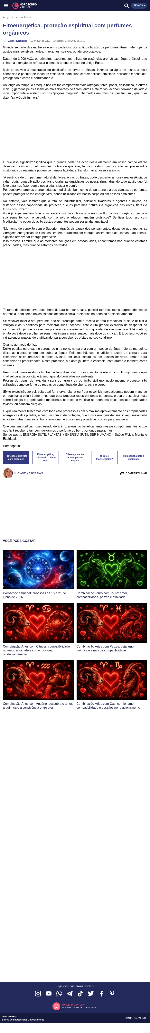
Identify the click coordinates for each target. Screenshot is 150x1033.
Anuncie (142, 1018)
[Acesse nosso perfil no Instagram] (38, 993)
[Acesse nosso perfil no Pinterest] (112, 993)
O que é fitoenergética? (104, 457)
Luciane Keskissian (17, 41)
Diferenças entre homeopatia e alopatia (75, 457)
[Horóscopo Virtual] (41, 5)
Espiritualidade (23, 17)
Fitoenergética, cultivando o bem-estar (45, 457)
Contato (130, 1018)
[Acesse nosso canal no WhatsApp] (59, 993)
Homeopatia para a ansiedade (133, 457)
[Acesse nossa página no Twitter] (91, 993)
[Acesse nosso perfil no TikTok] (80, 993)
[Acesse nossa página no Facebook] (101, 993)
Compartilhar (133, 473)
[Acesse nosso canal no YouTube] (48, 993)
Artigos (7, 17)
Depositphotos (36, 1019)
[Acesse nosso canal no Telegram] (69, 993)
